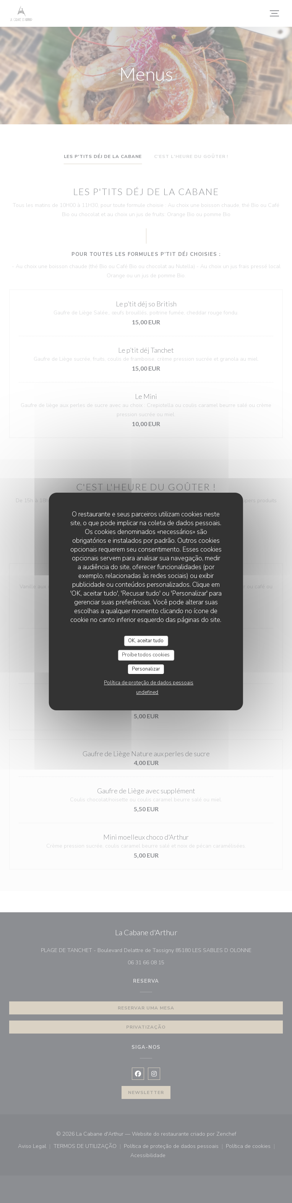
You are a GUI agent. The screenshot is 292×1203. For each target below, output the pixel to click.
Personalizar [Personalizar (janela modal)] (146, 669)
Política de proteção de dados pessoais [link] (148, 682)
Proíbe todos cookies (146, 654)
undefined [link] (147, 692)
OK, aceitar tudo (146, 640)
